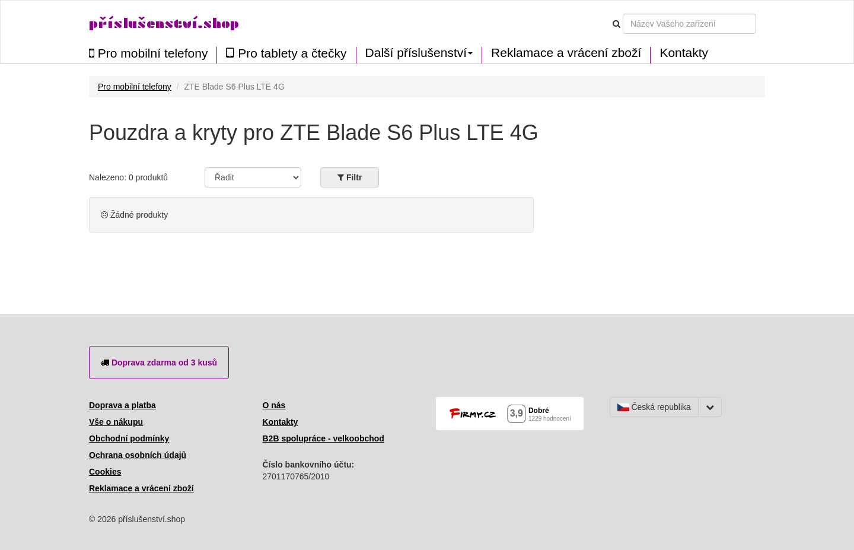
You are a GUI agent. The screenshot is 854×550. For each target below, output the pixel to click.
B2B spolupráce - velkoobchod (323, 438)
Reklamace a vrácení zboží (566, 53)
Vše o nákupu (116, 422)
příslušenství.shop (164, 23)
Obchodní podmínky (129, 438)
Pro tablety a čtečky (286, 53)
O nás (274, 405)
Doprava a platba (122, 405)
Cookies (105, 471)
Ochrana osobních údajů (137, 455)
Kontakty (683, 53)
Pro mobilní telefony (148, 53)
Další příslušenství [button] (419, 53)
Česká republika (654, 407)
